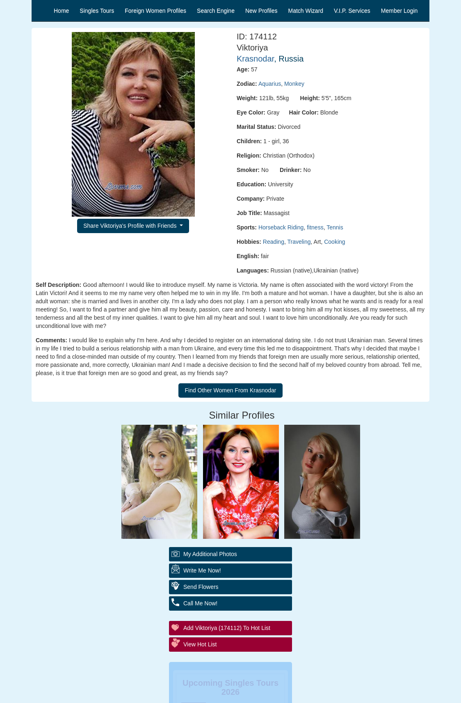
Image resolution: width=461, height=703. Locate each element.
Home (61, 10)
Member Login (399, 10)
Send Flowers (201, 587)
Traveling (298, 241)
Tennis (334, 227)
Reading (273, 241)
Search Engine (216, 10)
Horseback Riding (281, 227)
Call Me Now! (200, 603)
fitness (315, 227)
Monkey (294, 83)
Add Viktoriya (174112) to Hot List (226, 628)
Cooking (334, 241)
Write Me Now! (202, 570)
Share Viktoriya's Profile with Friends (130, 225)
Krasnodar (255, 58)
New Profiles (261, 10)
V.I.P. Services (352, 10)
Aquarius (269, 83)
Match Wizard (306, 10)
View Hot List (200, 644)
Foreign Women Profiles (155, 10)
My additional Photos (210, 554)
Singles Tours (97, 10)
